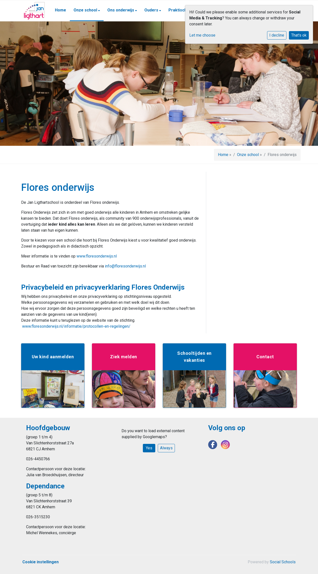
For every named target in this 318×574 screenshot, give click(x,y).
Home (60, 10)
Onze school (86, 10)
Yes (149, 448)
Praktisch (178, 10)
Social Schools (283, 562)
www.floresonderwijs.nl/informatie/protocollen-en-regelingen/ (76, 326)
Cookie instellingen (40, 562)
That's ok (299, 35)
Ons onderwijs (121, 10)
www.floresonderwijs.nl (97, 256)
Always (166, 448)
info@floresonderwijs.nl (125, 266)
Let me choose (202, 35)
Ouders (151, 10)
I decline (276, 35)
